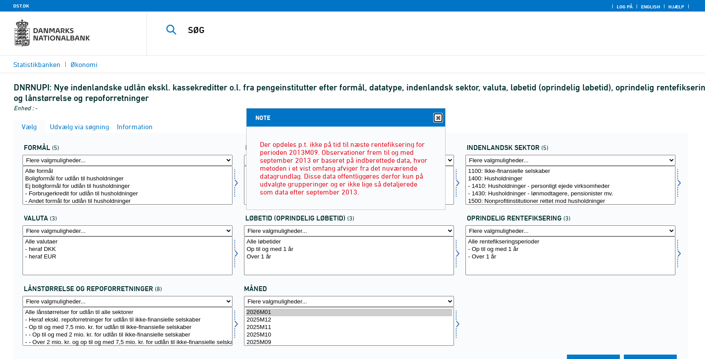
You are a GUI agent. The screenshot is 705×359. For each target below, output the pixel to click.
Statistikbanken (36, 64)
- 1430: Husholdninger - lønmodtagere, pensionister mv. (570, 194)
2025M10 (349, 335)
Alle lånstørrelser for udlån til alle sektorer (127, 312)
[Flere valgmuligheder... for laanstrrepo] (127, 301)
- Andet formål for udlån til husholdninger (127, 201)
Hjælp (676, 7)
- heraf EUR (127, 257)
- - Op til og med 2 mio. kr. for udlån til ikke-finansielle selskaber (127, 335)
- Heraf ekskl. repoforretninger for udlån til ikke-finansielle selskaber (127, 320)
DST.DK (21, 6)
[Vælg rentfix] (570, 255)
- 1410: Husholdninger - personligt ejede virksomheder (570, 186)
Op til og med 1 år (349, 249)
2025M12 (349, 320)
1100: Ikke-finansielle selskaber (570, 171)
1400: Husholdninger (570, 179)
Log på (625, 7)
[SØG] (404, 30)
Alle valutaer (127, 242)
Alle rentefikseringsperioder (570, 242)
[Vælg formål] (127, 185)
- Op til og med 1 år (570, 249)
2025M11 (349, 327)
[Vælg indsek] (570, 185)
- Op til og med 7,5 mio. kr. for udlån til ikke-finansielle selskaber (127, 327)
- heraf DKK (127, 249)
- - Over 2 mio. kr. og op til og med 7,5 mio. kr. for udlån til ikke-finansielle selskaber (127, 342)
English (650, 7)
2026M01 (349, 312)
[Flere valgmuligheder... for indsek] (570, 160)
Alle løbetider (349, 242)
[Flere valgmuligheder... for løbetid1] (349, 230)
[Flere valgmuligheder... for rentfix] (570, 230)
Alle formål (127, 171)
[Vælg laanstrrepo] (127, 326)
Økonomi (84, 64)
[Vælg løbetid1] (349, 255)
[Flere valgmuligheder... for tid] (349, 301)
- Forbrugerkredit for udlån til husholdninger (127, 194)
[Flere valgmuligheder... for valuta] (127, 230)
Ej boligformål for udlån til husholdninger (127, 186)
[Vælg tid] (349, 326)
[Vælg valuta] (127, 255)
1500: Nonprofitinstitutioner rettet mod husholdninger (570, 201)
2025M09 (349, 342)
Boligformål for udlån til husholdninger (127, 179)
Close (438, 118)
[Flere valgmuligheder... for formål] (127, 160)
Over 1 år (349, 257)
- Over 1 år (570, 257)
